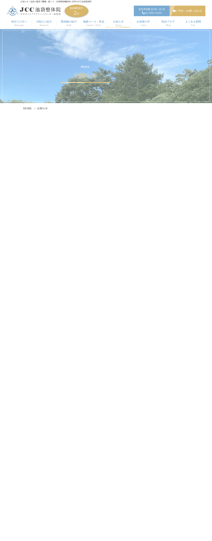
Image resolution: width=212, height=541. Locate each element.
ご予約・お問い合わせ (187, 11)
